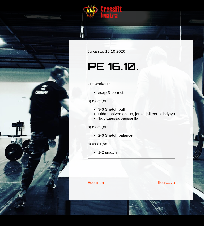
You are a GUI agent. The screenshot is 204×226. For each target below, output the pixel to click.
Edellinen (96, 182)
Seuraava (166, 182)
